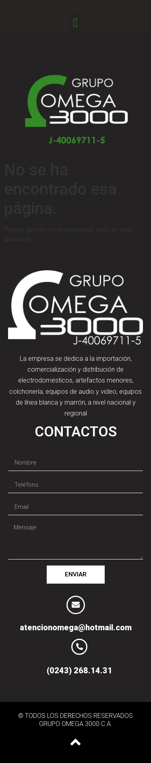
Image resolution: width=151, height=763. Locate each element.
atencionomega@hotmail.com (76, 627)
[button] (75, 22)
